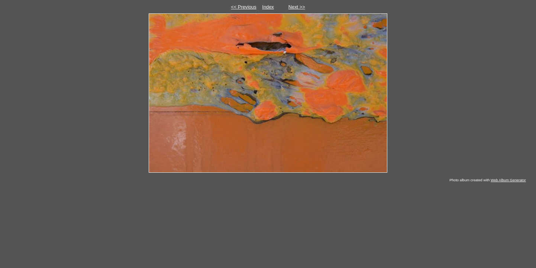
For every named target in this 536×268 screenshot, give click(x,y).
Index (268, 7)
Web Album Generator (508, 180)
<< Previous (243, 7)
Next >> (296, 7)
